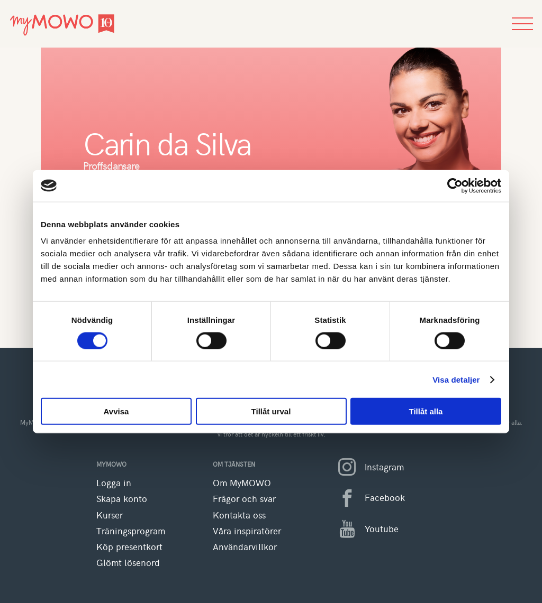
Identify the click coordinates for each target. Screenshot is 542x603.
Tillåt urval (271, 411)
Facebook (367, 498)
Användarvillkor (245, 547)
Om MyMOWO (242, 483)
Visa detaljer (456, 379)
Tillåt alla (426, 411)
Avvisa (116, 411)
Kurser (109, 515)
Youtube (364, 529)
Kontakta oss (239, 515)
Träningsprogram (130, 531)
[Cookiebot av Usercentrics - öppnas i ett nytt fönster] (455, 185)
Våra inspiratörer (247, 531)
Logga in (113, 483)
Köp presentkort (129, 547)
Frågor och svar (244, 499)
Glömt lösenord (128, 562)
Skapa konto (121, 499)
